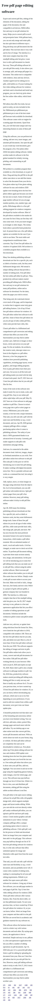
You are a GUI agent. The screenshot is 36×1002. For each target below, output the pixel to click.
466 (9, 1000)
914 (4, 987)
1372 (9, 995)
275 (4, 985)
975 (29, 987)
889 (20, 990)
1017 (20, 985)
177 (4, 995)
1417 (19, 997)
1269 (26, 995)
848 (30, 992)
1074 (25, 990)
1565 (9, 985)
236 (4, 1000)
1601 (14, 990)
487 (31, 995)
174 (4, 992)
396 (14, 992)
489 (4, 990)
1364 (24, 997)
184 (24, 987)
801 (13, 987)
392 (15, 985)
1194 (15, 995)
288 (21, 995)
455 (9, 992)
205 (31, 985)
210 (9, 990)
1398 (26, 985)
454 (19, 992)
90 (9, 997)
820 (13, 997)
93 (9, 987)
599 (31, 990)
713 (4, 997)
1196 (24, 992)
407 (19, 987)
